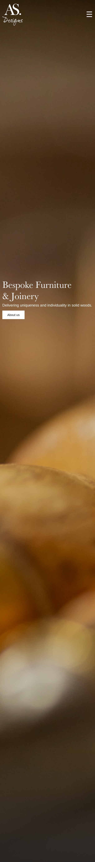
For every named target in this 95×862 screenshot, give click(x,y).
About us (13, 315)
